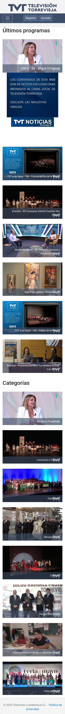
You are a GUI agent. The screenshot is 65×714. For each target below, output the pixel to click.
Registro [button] (30, 18)
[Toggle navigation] (7, 18)
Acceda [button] (45, 18)
